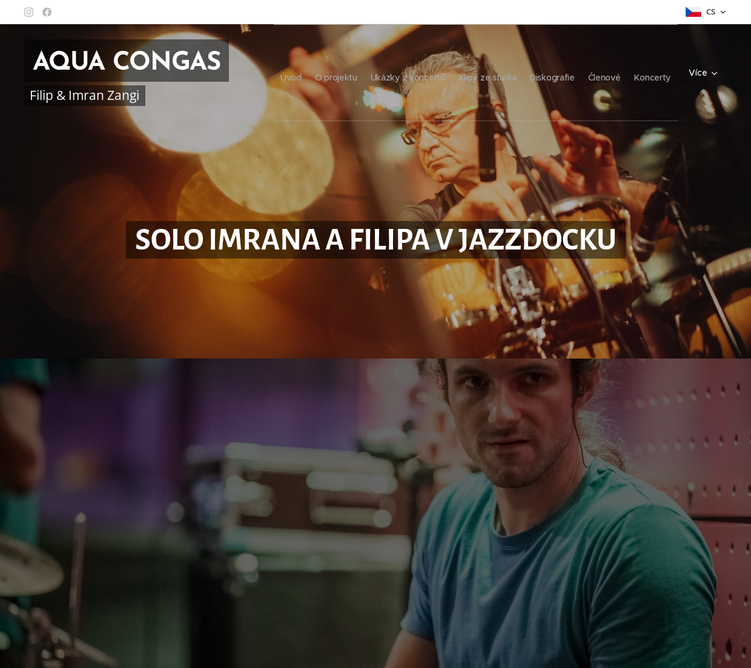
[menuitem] (289, 72)
